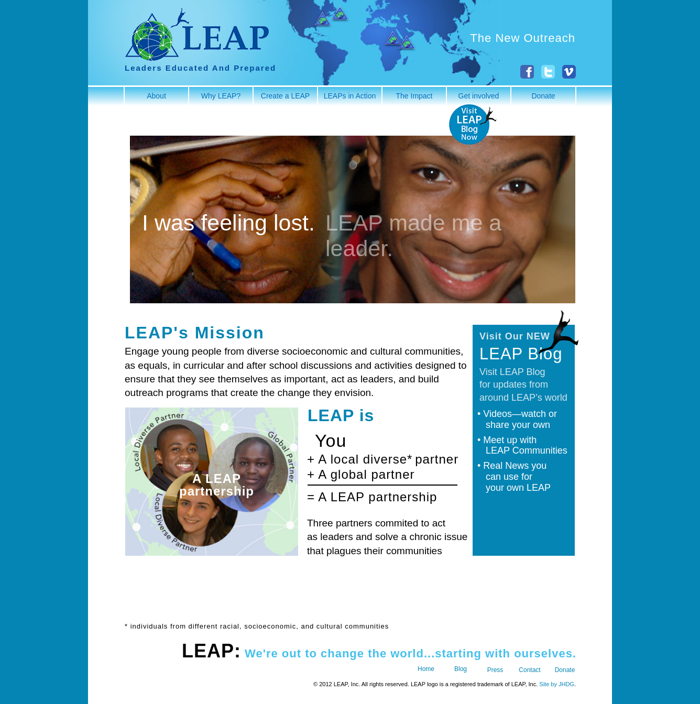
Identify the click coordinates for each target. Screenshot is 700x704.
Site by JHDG (556, 684)
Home (426, 669)
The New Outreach (522, 38)
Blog (460, 669)
